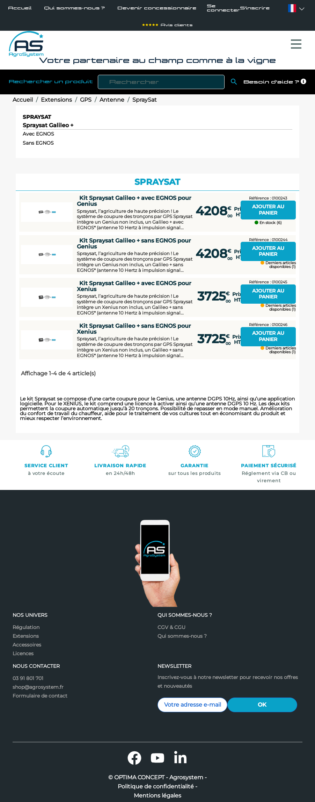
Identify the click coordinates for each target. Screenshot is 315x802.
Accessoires (27, 641)
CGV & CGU (171, 624)
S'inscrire (255, 8)
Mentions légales (157, 792)
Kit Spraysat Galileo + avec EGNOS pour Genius (134, 197)
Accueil (19, 8)
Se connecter (223, 8)
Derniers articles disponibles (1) (278, 261)
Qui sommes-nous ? (74, 8)
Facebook (134, 754)
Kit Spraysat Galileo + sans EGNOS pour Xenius (134, 325)
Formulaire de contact (40, 692)
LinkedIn (181, 754)
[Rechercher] (161, 78)
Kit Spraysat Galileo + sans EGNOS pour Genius (134, 239)
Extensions (26, 632)
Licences (23, 650)
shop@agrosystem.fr (38, 683)
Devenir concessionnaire (156, 8)
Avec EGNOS (38, 130)
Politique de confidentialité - (157, 783)
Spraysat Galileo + (48, 122)
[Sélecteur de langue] (292, 8)
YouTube (157, 754)
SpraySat (37, 113)
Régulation (26, 624)
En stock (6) (268, 219)
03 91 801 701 (28, 675)
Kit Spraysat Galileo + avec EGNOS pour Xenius (134, 282)
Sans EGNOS (38, 139)
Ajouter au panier (268, 206)
